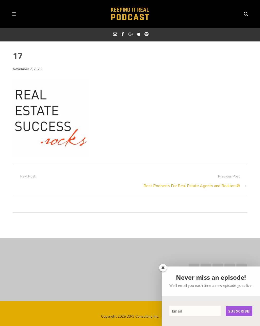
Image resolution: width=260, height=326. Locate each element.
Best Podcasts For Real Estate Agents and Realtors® (191, 186)
